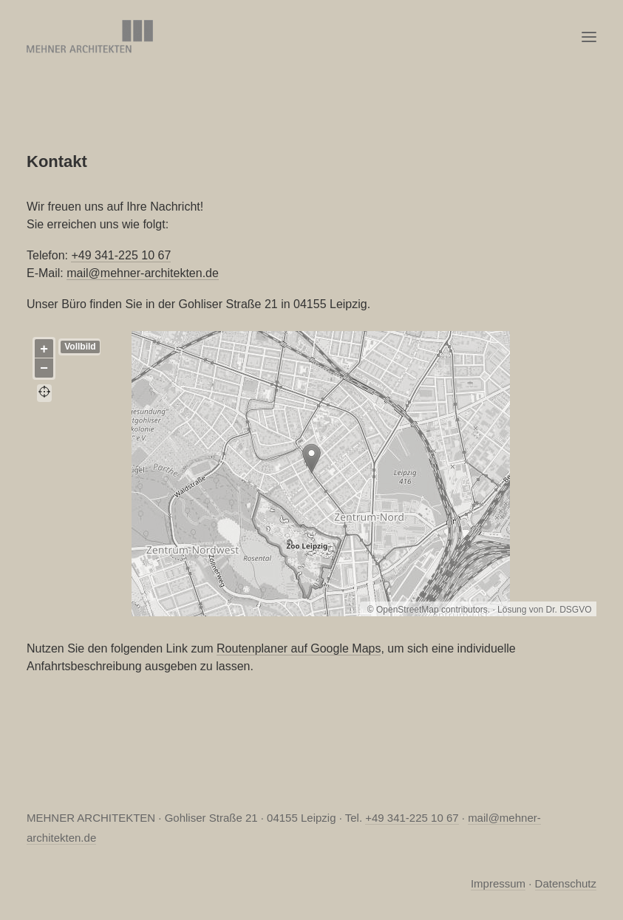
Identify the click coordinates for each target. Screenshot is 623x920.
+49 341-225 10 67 (121, 255)
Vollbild (79, 346)
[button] (589, 36)
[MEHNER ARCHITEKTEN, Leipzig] (90, 36)
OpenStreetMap (407, 609)
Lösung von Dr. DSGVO (544, 609)
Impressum (498, 883)
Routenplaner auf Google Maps (299, 648)
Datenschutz (565, 883)
